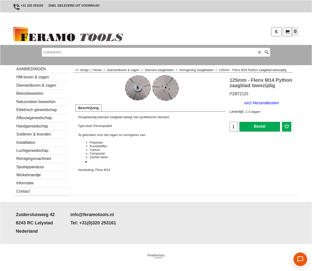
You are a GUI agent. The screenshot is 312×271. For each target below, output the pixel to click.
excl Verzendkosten (261, 103)
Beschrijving (88, 108)
